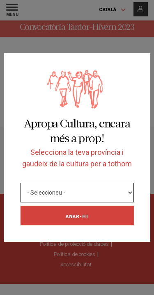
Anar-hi (77, 216)
